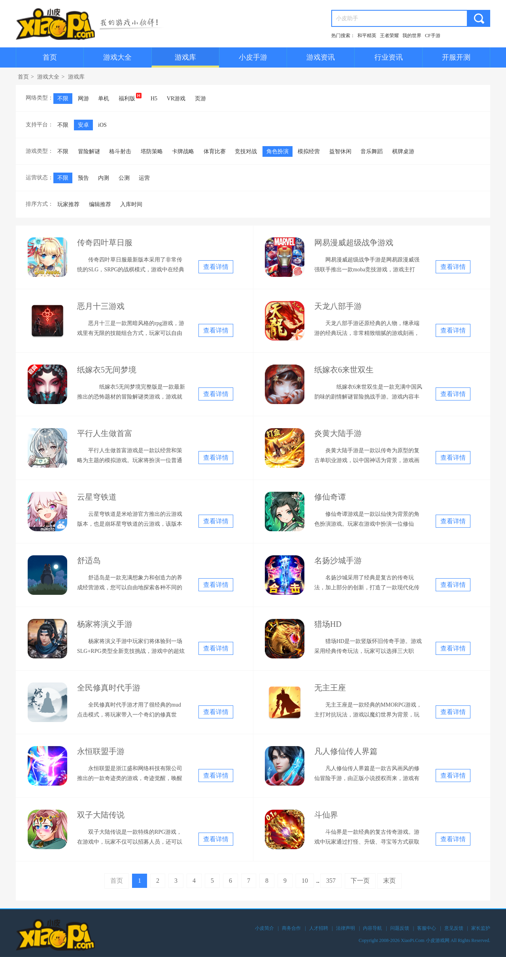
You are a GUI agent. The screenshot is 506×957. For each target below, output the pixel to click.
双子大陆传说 (101, 814)
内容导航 (372, 928)
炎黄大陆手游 (338, 433)
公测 (124, 178)
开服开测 (456, 57)
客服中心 (426, 928)
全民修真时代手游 (108, 687)
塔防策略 (152, 151)
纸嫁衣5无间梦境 (106, 369)
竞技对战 (246, 151)
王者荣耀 (389, 35)
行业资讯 (388, 57)
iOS (102, 125)
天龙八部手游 (338, 306)
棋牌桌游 (403, 151)
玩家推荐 (68, 204)
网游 (83, 99)
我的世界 (411, 35)
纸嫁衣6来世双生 (344, 369)
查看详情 (215, 266)
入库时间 (131, 204)
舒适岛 (89, 560)
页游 (200, 99)
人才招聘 (318, 928)
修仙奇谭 (330, 497)
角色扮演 (277, 151)
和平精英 (366, 35)
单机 (103, 99)
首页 (50, 57)
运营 (144, 178)
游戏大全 (117, 57)
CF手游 (432, 35)
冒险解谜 (89, 151)
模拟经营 (309, 151)
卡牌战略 (183, 151)
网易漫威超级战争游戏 (353, 242)
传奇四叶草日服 (104, 242)
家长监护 (480, 928)
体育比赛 (215, 151)
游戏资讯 (320, 57)
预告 (83, 178)
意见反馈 (453, 928)
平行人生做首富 (104, 433)
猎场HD (328, 624)
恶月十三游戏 (101, 306)
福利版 (130, 97)
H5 (154, 99)
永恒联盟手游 (101, 751)
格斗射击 (120, 151)
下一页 (360, 880)
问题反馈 (399, 928)
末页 (389, 880)
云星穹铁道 (97, 497)
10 (305, 880)
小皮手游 (253, 57)
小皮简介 (264, 928)
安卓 (83, 125)
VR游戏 (176, 99)
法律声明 (345, 928)
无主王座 (330, 687)
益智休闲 (340, 151)
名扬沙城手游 (338, 560)
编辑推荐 (100, 204)
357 (331, 880)
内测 (103, 178)
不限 (62, 99)
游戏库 (185, 57)
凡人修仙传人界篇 (346, 751)
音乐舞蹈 (372, 151)
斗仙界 (326, 814)
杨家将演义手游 (104, 624)
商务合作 (291, 928)
